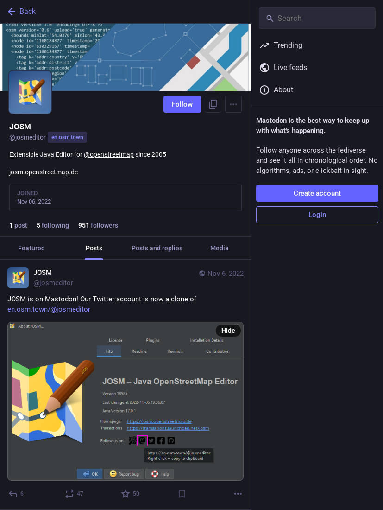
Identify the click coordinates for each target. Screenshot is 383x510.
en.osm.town (67, 137)
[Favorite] (130, 493)
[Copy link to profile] (213, 104)
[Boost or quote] (74, 493)
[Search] (317, 18)
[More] (238, 493)
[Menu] (233, 104)
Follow (182, 104)
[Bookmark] (182, 493)
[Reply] (16, 493)
